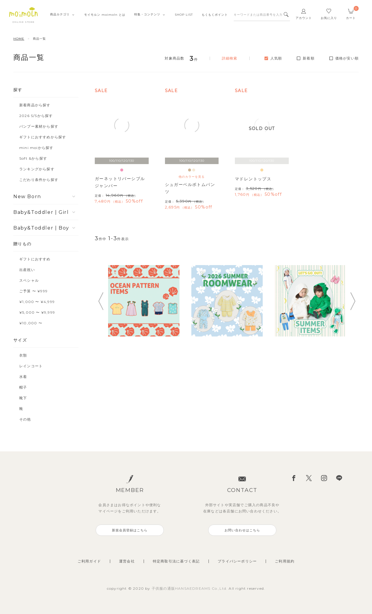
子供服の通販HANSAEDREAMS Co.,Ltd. (190, 588)
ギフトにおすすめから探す (42, 137)
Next (353, 301)
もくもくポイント (215, 15)
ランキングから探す (36, 169)
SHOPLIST (184, 15)
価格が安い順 (347, 58)
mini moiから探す (36, 147)
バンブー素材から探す (38, 126)
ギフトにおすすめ (35, 259)
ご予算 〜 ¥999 (33, 291)
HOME (18, 39)
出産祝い (27, 269)
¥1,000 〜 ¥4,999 (37, 301)
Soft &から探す (33, 158)
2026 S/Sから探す (36, 115)
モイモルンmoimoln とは (104, 15)
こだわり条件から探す (38, 179)
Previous (101, 301)
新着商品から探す (35, 105)
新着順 (309, 58)
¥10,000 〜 (30, 323)
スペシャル (29, 280)
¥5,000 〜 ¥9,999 (37, 312)
